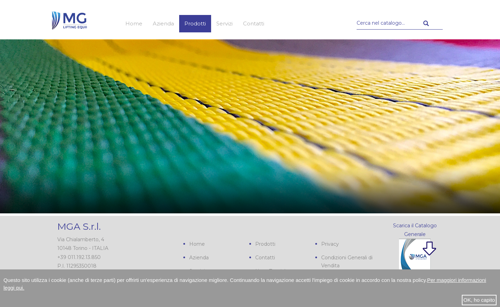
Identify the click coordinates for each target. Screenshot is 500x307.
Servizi (224, 23)
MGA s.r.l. (69, 20)
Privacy (330, 244)
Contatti (253, 23)
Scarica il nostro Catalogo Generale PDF (409, 261)
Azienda (163, 23)
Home (133, 23)
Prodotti (195, 23)
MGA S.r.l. (79, 226)
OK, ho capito (479, 300)
